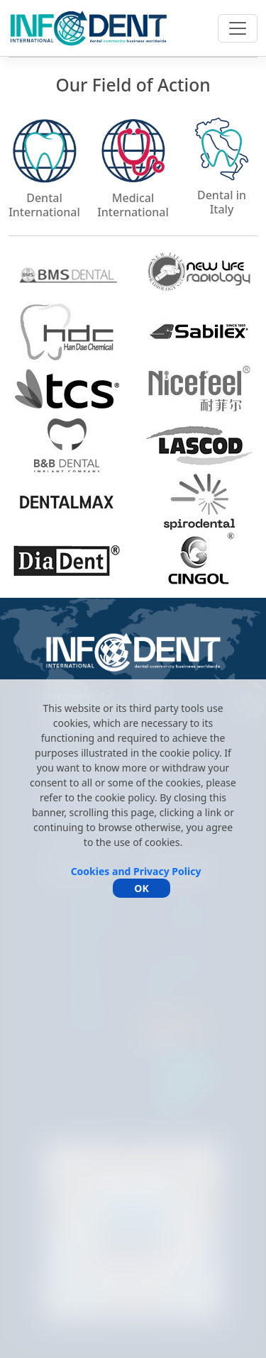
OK (141, 888)
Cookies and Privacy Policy (136, 871)
